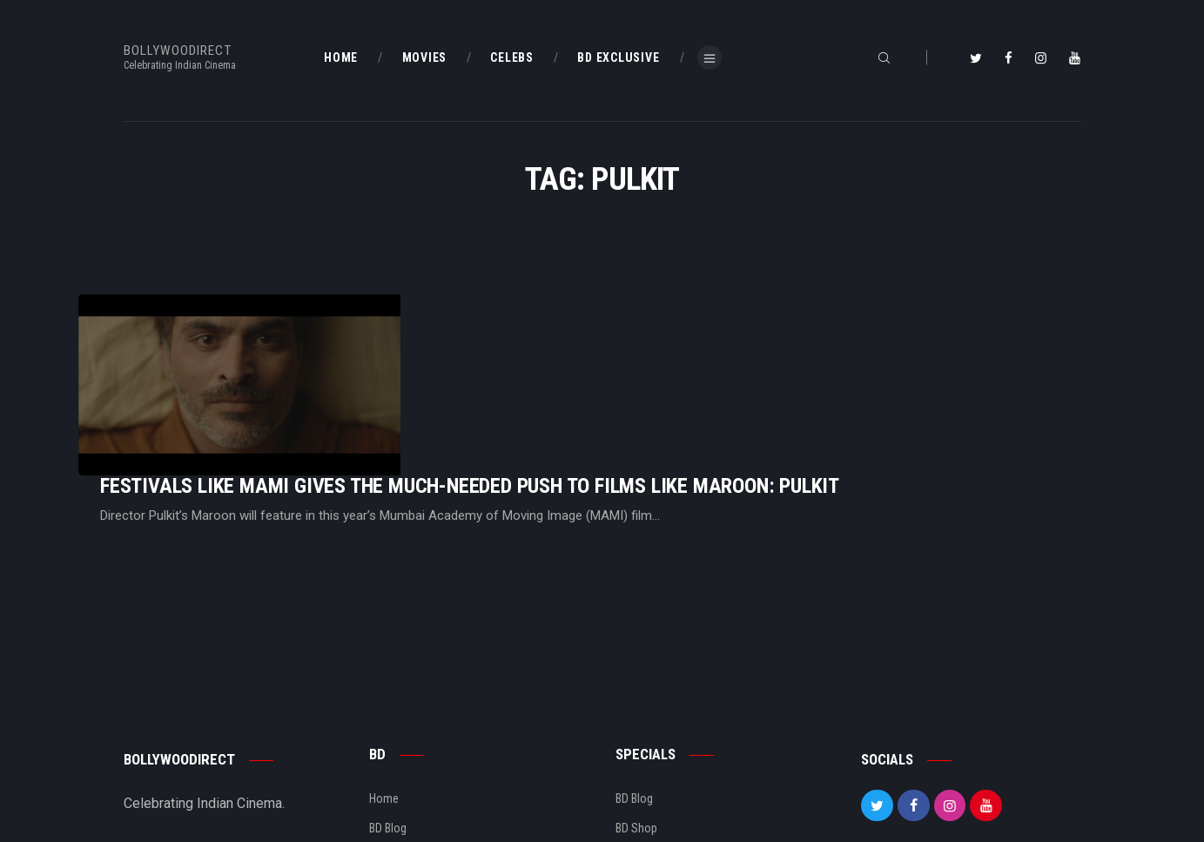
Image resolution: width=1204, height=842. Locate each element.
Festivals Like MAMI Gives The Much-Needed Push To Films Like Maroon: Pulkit (687, 342)
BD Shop (636, 720)
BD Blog (388, 720)
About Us (392, 750)
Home (384, 690)
